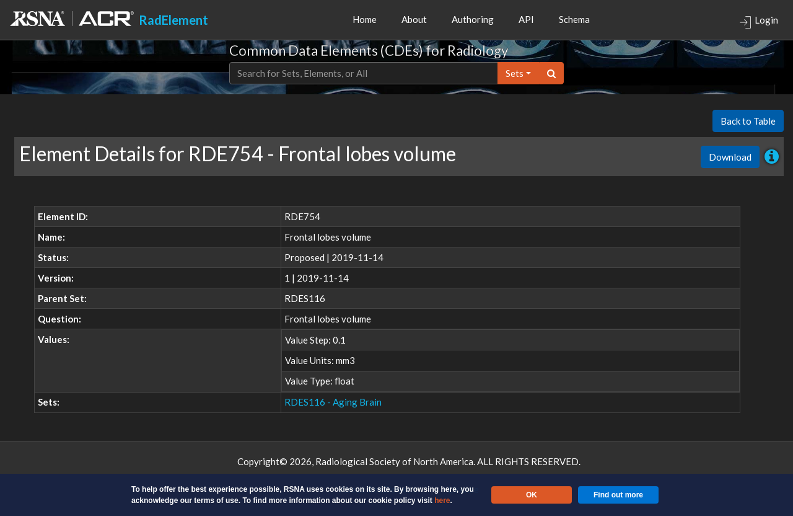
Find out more (618, 495)
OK (531, 495)
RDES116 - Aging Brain (333, 401)
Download (730, 156)
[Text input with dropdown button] (363, 73)
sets (515, 73)
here (442, 500)
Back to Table (748, 121)
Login (758, 21)
